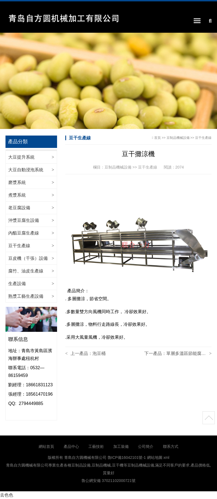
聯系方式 (170, 446)
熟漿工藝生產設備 (25, 296)
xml (166, 457)
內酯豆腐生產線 (23, 233)
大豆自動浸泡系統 (25, 169)
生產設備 (17, 283)
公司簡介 (145, 446)
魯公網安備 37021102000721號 (108, 480)
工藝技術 (96, 446)
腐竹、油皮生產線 (25, 271)
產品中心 (71, 446)
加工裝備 (121, 446)
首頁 (157, 138)
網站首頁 (46, 446)
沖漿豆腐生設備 (23, 220)
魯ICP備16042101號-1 (127, 457)
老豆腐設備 (19, 207)
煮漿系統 (17, 195)
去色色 (6, 495)
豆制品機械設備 (178, 138)
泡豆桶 (99, 353)
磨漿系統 (17, 182)
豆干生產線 (19, 245)
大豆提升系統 (21, 157)
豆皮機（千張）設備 (28, 258)
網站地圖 (154, 457)
